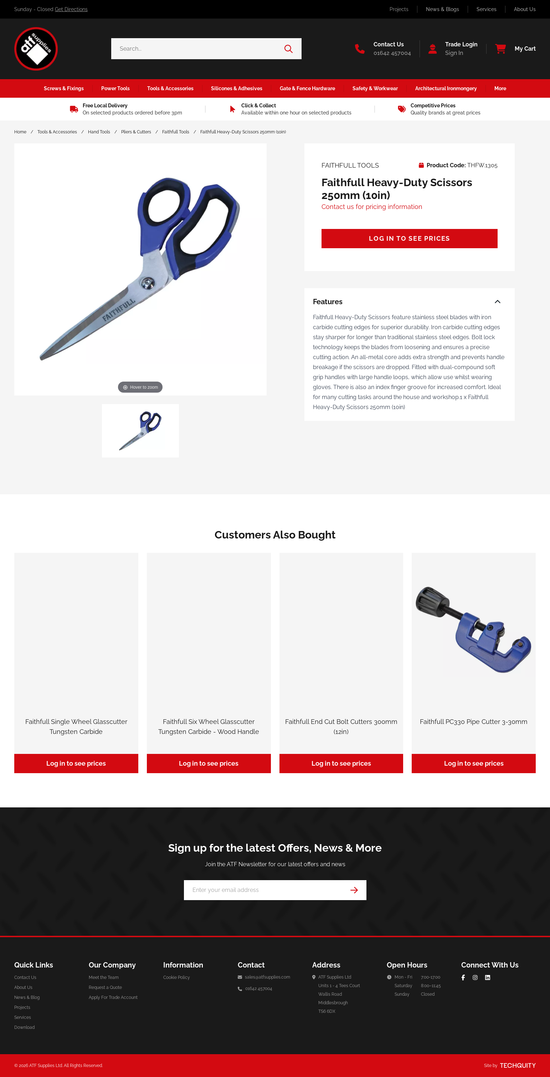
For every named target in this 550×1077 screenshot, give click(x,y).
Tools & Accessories (57, 131)
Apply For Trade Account (113, 997)
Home (20, 131)
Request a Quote (105, 987)
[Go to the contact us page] (383, 48)
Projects (399, 9)
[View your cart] (511, 49)
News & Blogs (442, 9)
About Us (525, 9)
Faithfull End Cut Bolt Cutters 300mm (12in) (341, 726)
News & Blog (27, 997)
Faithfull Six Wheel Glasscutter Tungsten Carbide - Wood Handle (208, 726)
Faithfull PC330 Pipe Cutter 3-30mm (474, 721)
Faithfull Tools (175, 131)
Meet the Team (104, 977)
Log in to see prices (409, 238)
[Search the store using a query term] (198, 48)
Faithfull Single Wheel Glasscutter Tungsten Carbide (76, 726)
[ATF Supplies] (36, 49)
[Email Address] (275, 890)
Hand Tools (99, 131)
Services (487, 9)
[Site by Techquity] (518, 1065)
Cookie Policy (176, 977)
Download (24, 1027)
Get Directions (71, 9)
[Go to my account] (449, 48)
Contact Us (25, 977)
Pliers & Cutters (136, 131)
